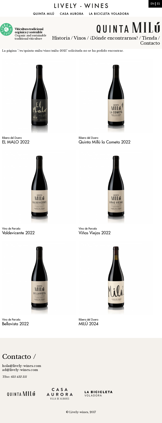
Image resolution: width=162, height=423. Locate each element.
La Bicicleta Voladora (109, 13)
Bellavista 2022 (15, 324)
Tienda (149, 38)
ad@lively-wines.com (20, 370)
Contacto (150, 43)
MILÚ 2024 (88, 324)
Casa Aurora (72, 13)
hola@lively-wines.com (21, 366)
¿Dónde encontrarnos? (114, 38)
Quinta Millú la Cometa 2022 (104, 142)
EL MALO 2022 (15, 142)
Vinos (80, 38)
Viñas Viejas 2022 (95, 233)
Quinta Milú (43, 13)
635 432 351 (19, 377)
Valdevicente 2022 (18, 233)
